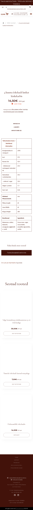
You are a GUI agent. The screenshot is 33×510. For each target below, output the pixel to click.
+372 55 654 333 (17, 492)
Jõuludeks (15, 109)
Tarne (16, 457)
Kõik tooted (11, 23)
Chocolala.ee (20, 508)
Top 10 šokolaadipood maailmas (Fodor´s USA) (16, 8)
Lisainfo (16, 127)
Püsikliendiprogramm (16, 468)
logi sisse (19, 263)
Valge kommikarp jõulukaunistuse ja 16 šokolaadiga (16, 321)
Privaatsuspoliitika (16, 465)
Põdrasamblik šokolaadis (16, 424)
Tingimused (16, 462)
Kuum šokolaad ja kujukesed (13, 112)
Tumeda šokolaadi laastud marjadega (16, 373)
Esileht (3, 23)
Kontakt (16, 460)
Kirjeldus (16, 123)
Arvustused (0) (16, 130)
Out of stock (16, 333)
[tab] (16, 123)
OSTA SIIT (16, 435)
